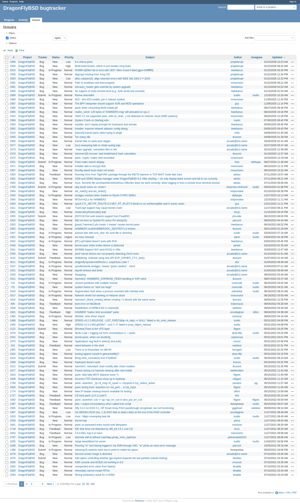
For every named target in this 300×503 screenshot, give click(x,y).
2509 (13, 308)
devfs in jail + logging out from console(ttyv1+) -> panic (105, 333)
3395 (13, 74)
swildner (237, 308)
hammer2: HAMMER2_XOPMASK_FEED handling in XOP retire (110, 278)
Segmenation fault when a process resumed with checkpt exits (109, 291)
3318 (13, 291)
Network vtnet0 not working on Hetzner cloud (100, 295)
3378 (13, 153)
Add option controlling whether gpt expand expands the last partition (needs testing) (121, 458)
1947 (13, 412)
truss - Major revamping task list (92, 416)
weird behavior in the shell (89, 345)
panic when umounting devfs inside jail (96, 107)
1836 (13, 378)
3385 (13, 112)
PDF (294, 492)
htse (237, 162)
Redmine (139, 500)
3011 (13, 262)
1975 (13, 341)
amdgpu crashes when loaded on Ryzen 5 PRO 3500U (105, 195)
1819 (13, 416)
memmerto (237, 433)
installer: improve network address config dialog (101, 128)
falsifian (237, 458)
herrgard (237, 349)
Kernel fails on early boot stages (93, 141)
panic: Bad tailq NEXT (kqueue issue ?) (97, 374)
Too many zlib (82, 137)
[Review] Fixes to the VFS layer (92, 328)
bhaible (237, 466)
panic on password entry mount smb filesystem (101, 424)
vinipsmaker (237, 191)
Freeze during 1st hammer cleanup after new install (103, 370)
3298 (13, 445)
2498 (13, 320)
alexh (237, 237)
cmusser (237, 462)
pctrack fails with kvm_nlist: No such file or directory (103, 232)
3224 (13, 132)
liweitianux (237, 70)
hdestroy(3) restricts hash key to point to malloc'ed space (106, 449)
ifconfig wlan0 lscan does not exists (94, 170)
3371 (13, 166)
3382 (13, 128)
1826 (13, 387)
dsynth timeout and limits (88, 270)
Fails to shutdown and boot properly (95, 82)
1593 (13, 399)
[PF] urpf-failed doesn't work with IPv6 (96, 241)
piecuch (237, 220)
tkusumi (237, 137)
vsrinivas (237, 316)
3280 (13, 462)
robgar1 (237, 378)
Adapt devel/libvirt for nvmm (90, 441)
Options (12, 43)
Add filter (249, 37)
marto (237, 120)
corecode (237, 283)
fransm (237, 362)
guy (237, 103)
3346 (13, 245)
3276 (13, 458)
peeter (237, 245)
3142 (13, 258)
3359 (13, 137)
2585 (13, 408)
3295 (13, 441)
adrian (237, 174)
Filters (12, 33)
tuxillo (237, 95)
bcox (237, 429)
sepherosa (237, 337)
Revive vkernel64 (84, 95)
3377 (13, 145)
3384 (13, 120)
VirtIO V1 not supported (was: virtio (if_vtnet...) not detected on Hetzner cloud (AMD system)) (126, 116)
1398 (13, 449)
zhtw (237, 132)
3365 (13, 199)
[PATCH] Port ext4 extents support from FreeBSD (102, 216)
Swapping (80, 274)
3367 (13, 170)
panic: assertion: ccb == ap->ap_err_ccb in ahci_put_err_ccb (108, 399)
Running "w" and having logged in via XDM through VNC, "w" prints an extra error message (125, 445)
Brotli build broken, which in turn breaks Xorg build (103, 66)
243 (13, 345)
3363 (13, 203)
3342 (13, 241)
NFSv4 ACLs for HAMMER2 (90, 199)
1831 (13, 312)
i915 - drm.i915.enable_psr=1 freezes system (100, 99)
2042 (13, 337)
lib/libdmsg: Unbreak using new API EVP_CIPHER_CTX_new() (110, 258)
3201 (13, 162)
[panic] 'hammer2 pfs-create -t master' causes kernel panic (107, 224)
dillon (256, 312)
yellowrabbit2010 (237, 437)
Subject (149, 57)
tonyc (237, 212)
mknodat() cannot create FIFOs (92, 470)
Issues (36, 20)
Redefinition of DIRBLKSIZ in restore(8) (97, 308)
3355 (13, 216)
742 (13, 283)
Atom (281, 492)
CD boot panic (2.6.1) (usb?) (90, 395)
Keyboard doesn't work (87, 362)
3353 (13, 224)
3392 (13, 82)
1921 (13, 237)
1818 (13, 374)
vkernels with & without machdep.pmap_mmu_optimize (105, 437)
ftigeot (237, 328)
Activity (23, 20)
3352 (13, 228)
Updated (277, 57)
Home (5, 1)
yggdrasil (237, 408)
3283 (13, 470)
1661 (13, 424)
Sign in (293, 1)
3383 (13, 124)
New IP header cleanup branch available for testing (103, 391)
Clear (21, 50)
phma (237, 420)
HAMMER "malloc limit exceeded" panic (97, 312)
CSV (288, 492)
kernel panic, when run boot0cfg (92, 337)
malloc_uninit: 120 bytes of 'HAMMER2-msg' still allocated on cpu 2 (112, 112)
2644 (13, 433)
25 (83, 484)
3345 (13, 195)
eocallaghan (237, 312)
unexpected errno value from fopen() (95, 466)
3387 (13, 103)
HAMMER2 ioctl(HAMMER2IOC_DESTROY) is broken (105, 228)
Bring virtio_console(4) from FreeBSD (95, 358)
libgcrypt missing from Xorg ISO (92, 74)
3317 (13, 295)
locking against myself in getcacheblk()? (97, 353)
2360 (13, 316)
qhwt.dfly (237, 333)
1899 (13, 362)
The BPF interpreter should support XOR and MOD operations (109, 103)
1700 (13, 187)
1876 (13, 333)
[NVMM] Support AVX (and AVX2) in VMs (97, 249)
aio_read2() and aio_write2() (90, 191)
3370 (13, 157)
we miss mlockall (84, 237)
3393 (13, 78)
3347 (13, 232)
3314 (13, 358)
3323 (13, 116)
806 (13, 303)
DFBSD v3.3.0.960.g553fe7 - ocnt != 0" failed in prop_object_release (113, 324)
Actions (292, 62)
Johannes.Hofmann (237, 187)
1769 (13, 383)
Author (238, 57)
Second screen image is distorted (93, 454)
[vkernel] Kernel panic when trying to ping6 (98, 132)
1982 (13, 349)
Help (21, 1)
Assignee (256, 57)
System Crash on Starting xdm (92, 120)
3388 (13, 99)
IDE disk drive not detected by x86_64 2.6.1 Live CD (104, 429)
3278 (13, 454)
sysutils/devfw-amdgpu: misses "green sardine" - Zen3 (105, 266)
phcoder (236, 216)
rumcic (237, 341)
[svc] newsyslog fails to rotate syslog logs (98, 145)
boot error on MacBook (87, 303)
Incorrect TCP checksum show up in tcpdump (100, 378)
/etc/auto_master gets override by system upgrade (103, 87)
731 (13, 287)
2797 (13, 437)
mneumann (237, 82)
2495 (13, 324)
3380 (13, 141)
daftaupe (256, 162)
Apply (10, 50)
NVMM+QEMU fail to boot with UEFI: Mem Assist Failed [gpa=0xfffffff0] (114, 70)
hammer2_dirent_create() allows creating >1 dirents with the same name (115, 299)
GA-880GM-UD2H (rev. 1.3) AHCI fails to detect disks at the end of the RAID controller (123, 412)
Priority (69, 57)
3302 (13, 220)
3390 (13, 91)
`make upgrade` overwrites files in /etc (96, 149)
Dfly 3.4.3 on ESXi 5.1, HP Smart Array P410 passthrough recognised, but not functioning (124, 408)
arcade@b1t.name (237, 141)
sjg (256, 383)
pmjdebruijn (237, 61)
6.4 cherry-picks (84, 61)
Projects (14, 1)
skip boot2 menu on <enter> (90, 187)
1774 (13, 391)
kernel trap (81, 420)
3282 (13, 466)
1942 (13, 353)
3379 (13, 149)
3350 (13, 182)
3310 (13, 70)
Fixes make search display (89, 162)
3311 (13, 207)
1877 (13, 370)
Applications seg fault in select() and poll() (98, 341)
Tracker (42, 57)
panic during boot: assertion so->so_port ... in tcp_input (105, 387)
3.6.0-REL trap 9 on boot (88, 433)
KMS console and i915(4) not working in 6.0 (99, 462)
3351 (13, 178)
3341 (13, 249)
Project (27, 57)
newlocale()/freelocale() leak (90, 212)
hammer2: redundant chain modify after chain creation (105, 366)
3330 (13, 274)
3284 (13, 474)
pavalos (237, 383)
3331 (13, 270)
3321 (13, 278)
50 (87, 484)
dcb (237, 262)
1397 (13, 403)
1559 (13, 420)
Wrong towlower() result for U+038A (95, 474)
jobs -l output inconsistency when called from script (103, 403)
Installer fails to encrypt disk (90, 166)
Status (12, 37)
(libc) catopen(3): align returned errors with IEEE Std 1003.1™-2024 (112, 78)
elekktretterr (237, 370)
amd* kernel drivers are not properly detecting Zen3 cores (107, 253)
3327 (13, 266)
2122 (13, 328)
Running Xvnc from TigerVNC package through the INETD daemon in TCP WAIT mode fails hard (128, 174)
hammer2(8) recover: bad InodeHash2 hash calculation (105, 153)
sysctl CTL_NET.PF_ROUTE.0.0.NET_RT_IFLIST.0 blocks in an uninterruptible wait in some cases (129, 203)
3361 (13, 212)
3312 (13, 366)
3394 (13, 66)
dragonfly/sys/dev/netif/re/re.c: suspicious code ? (102, 262)
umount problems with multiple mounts (96, 283)
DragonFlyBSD (26, 61)
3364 (13, 191)
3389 (13, 95)
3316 (13, 299)
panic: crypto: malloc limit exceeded (94, 157)
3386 (13, 107)
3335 (13, 253)
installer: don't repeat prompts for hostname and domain (106, 124)
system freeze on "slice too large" (93, 287)
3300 (13, 174)
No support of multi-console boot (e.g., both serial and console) (110, 91)
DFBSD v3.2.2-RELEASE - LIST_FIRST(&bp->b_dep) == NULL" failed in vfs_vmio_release (125, 320)
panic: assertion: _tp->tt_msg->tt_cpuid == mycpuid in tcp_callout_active (115, 383)
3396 (13, 61)
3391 (13, 87)
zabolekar (237, 291)
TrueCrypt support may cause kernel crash (98, 207)
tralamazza (237, 303)
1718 (13, 429)
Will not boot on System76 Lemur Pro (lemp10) (101, 220)
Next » (50, 484)
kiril (237, 395)
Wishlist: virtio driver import (90, 316)
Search (222, 7)
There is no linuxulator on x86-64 (93, 349)
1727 (13, 395)
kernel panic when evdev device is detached (99, 245)
